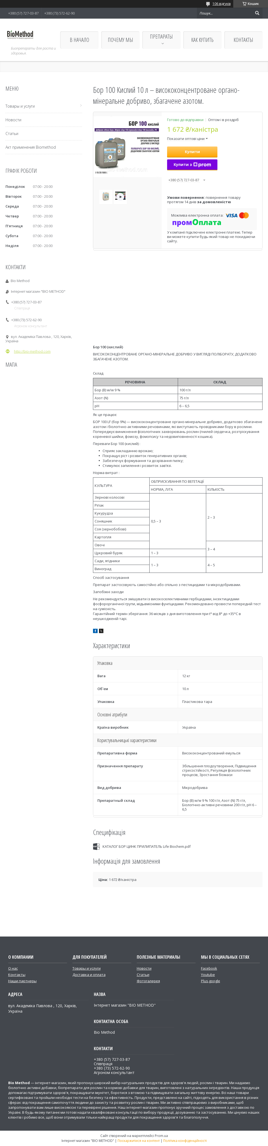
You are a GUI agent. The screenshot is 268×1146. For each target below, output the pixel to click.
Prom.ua (161, 1135)
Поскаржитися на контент (139, 1140)
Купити (192, 151)
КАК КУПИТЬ (202, 40)
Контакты (16, 974)
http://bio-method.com (32, 351)
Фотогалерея (148, 980)
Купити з (192, 164)
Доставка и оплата (89, 974)
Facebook (209, 968)
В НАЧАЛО (79, 40)
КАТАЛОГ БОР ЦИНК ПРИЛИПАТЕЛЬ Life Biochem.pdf (147, 846)
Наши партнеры (22, 980)
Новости (13, 119)
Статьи (11, 133)
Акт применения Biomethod (30, 147)
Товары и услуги (20, 106)
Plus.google (210, 980)
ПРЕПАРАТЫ (161, 36)
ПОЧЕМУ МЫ (120, 40)
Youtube (208, 974)
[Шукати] (257, 13)
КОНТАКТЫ (243, 40)
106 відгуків (221, 3)
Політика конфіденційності (185, 1140)
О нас (13, 968)
